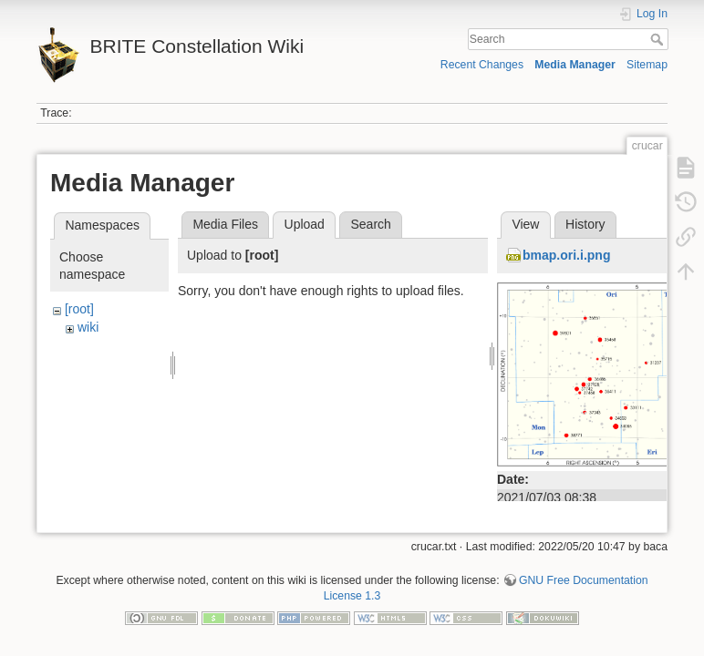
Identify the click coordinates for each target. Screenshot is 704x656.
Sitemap (647, 64)
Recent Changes (481, 64)
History (585, 224)
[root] (79, 309)
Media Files (225, 224)
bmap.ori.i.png (566, 255)
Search (659, 39)
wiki (88, 327)
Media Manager (575, 64)
